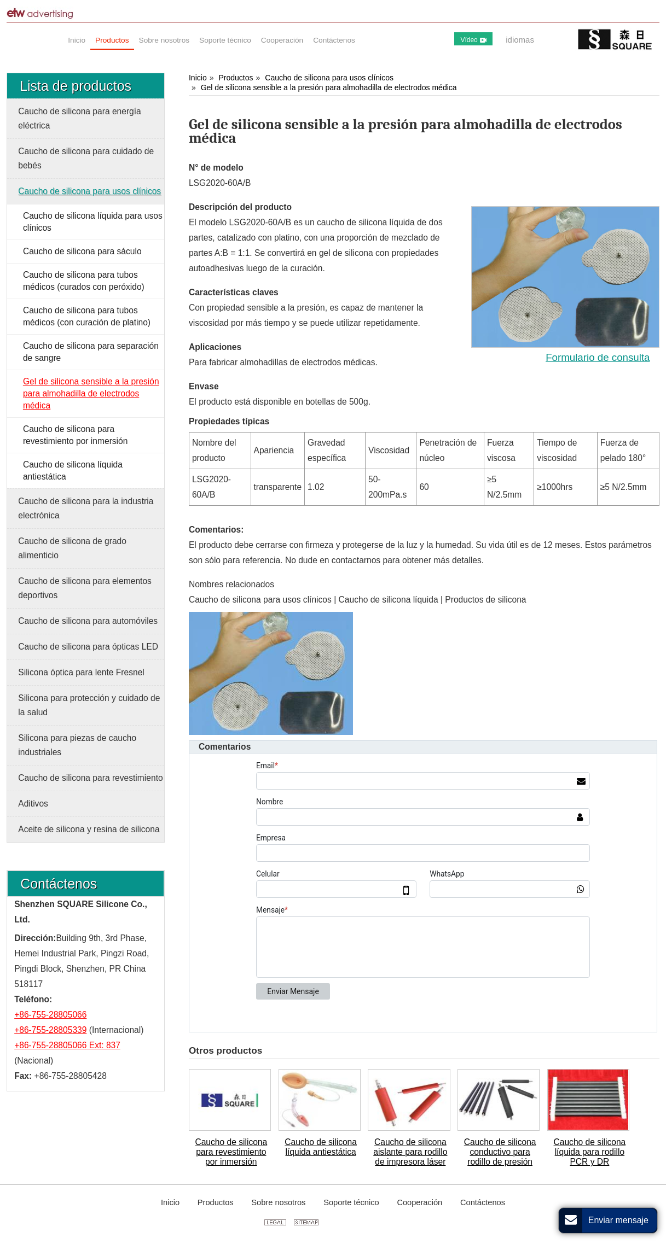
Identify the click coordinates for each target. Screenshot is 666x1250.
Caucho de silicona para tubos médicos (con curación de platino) (86, 316)
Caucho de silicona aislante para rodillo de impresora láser (410, 1151)
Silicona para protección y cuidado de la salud (89, 705)
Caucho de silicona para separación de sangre (91, 352)
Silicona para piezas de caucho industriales (77, 745)
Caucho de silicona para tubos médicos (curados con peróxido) (83, 280)
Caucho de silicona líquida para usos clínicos (93, 221)
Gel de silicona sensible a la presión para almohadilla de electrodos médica (329, 87)
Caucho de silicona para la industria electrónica (85, 508)
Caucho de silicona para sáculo (82, 251)
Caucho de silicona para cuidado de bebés (86, 158)
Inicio (198, 77)
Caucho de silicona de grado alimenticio (72, 548)
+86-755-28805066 (50, 1014)
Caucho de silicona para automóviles (88, 621)
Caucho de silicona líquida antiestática (321, 1146)
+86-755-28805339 (50, 1030)
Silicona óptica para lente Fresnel (81, 672)
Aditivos (33, 803)
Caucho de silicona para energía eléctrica (79, 118)
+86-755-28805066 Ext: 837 (67, 1045)
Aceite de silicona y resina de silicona (88, 829)
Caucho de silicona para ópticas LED (88, 646)
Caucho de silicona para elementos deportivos (85, 588)
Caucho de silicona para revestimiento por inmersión (231, 1151)
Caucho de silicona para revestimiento (90, 777)
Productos (235, 77)
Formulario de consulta (598, 357)
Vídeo (473, 40)
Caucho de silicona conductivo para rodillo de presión (500, 1151)
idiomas (520, 39)
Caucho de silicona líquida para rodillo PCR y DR (590, 1151)
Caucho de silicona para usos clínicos (329, 77)
